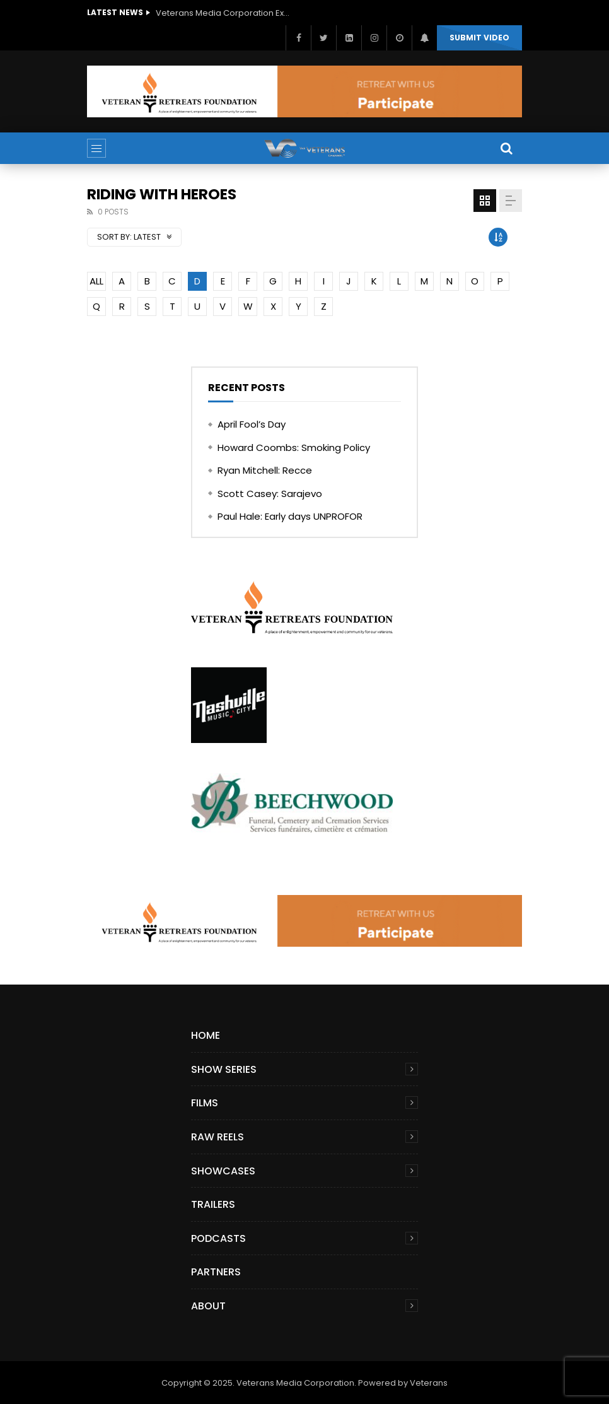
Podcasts (218, 1238)
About (208, 1306)
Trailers (213, 1204)
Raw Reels (217, 1137)
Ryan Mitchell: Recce (265, 470)
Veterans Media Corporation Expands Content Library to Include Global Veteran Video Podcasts (225, 13)
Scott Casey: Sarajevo (270, 493)
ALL (96, 281)
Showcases (223, 1171)
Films (204, 1103)
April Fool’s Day (252, 424)
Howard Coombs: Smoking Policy (294, 447)
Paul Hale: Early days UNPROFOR (290, 516)
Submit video (479, 37)
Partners (216, 1272)
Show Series (224, 1069)
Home (205, 1035)
